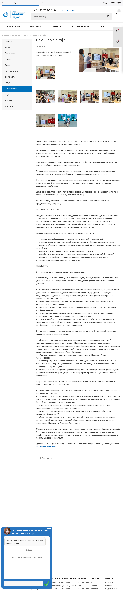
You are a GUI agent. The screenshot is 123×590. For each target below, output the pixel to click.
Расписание (10, 589)
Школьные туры (80, 26)
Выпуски (109, 586)
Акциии (94, 583)
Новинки (94, 586)
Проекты (56, 26)
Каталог (94, 589)
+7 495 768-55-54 (45, 10)
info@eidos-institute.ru (46, 447)
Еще (103, 26)
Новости (109, 583)
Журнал (109, 578)
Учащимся (36, 26)
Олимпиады (54, 578)
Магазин (95, 578)
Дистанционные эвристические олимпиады (55, 586)
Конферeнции (69, 578)
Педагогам (13, 26)
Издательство (111, 589)
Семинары (82, 578)
